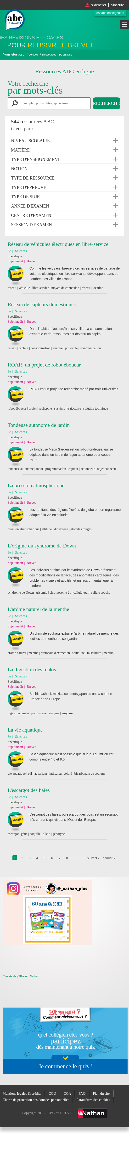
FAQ (82, 1093)
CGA (67, 1093)
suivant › (93, 858)
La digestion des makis (32, 669)
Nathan (92, 1113)
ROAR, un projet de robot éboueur (44, 365)
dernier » (109, 858)
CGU (52, 1093)
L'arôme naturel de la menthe (38, 609)
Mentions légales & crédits (22, 1093)
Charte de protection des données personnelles (36, 1100)
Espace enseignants (110, 13)
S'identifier (98, 5)
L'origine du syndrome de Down (42, 546)
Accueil (33, 54)
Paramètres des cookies (93, 1100)
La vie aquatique (25, 730)
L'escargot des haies (29, 790)
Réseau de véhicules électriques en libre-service (58, 244)
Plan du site (101, 1093)
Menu (124, 24)
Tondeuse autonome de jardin (39, 425)
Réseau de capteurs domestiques (42, 304)
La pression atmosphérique (36, 485)
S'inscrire (117, 5)
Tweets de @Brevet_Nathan (21, 976)
